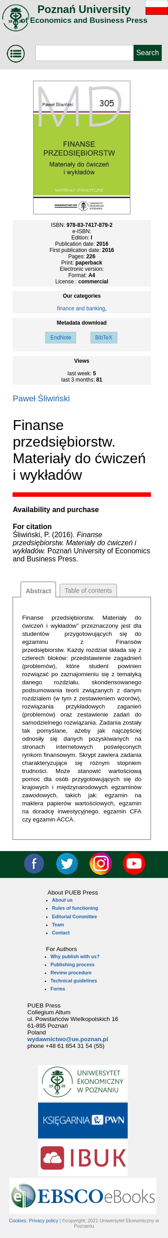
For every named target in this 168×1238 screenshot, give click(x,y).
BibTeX (103, 337)
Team (58, 924)
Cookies (17, 1220)
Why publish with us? (75, 956)
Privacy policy (43, 1220)
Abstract (38, 591)
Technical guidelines (74, 980)
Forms (58, 988)
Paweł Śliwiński (41, 398)
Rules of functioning (75, 908)
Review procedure (71, 972)
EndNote (60, 337)
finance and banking (81, 308)
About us (62, 900)
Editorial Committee (74, 916)
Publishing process (73, 964)
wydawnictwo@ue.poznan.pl (67, 1039)
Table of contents (88, 590)
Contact (61, 932)
